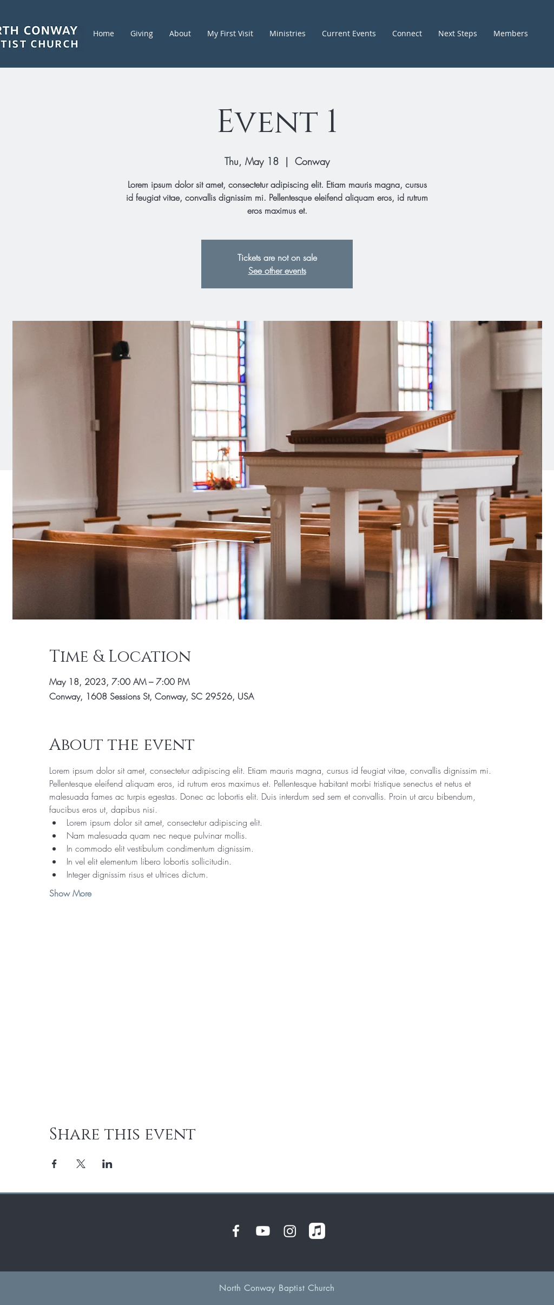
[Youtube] (263, 1231)
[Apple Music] (317, 1231)
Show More (70, 893)
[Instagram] (290, 1231)
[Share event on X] (81, 1163)
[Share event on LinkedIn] (107, 1163)
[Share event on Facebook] (54, 1163)
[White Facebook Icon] (236, 1231)
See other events (277, 270)
